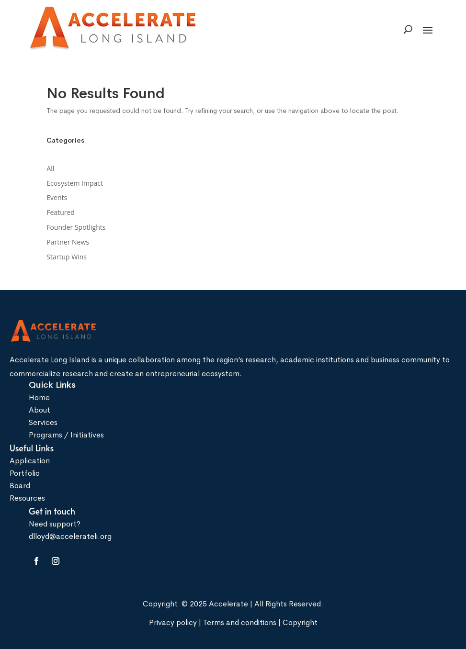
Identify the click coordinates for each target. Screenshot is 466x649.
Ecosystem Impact (74, 183)
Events (56, 197)
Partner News (67, 241)
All (50, 168)
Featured (60, 212)
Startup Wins (66, 256)
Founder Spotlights (75, 227)
